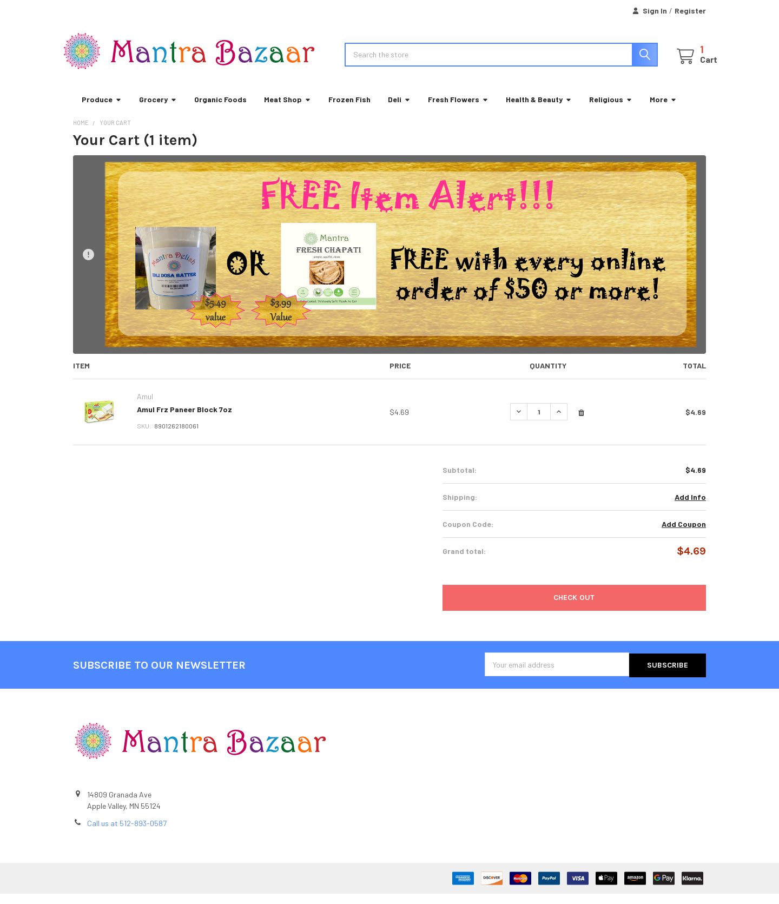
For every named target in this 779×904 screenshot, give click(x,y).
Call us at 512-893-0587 (127, 833)
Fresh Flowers (458, 110)
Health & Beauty (539, 110)
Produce (102, 110)
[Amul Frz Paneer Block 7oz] (538, 423)
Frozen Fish (349, 110)
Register (690, 10)
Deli (399, 110)
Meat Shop (287, 110)
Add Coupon (684, 535)
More (663, 110)
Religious (610, 110)
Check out (574, 608)
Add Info (690, 508)
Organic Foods (220, 110)
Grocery (158, 110)
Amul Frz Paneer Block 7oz (184, 420)
